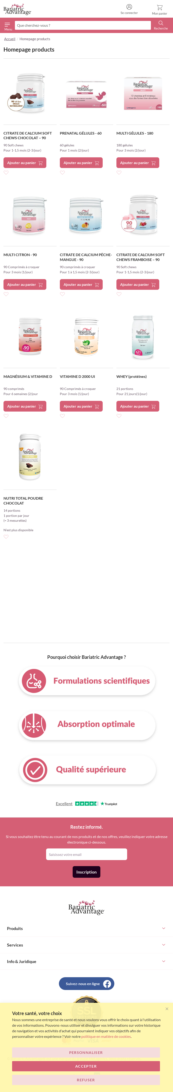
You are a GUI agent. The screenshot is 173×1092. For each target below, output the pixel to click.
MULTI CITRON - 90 (20, 254)
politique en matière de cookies (106, 1036)
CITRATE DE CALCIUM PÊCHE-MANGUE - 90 (86, 257)
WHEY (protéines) (131, 376)
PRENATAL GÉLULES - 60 (81, 133)
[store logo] (17, 9)
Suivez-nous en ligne (83, 983)
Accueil (9, 39)
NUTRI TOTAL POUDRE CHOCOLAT (23, 500)
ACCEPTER (86, 1066)
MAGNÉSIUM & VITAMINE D (27, 376)
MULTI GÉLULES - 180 (134, 133)
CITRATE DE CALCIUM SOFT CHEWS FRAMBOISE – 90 (140, 257)
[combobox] (83, 25)
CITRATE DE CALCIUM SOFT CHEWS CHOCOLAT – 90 (27, 135)
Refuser (86, 1080)
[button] (6, 172)
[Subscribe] (86, 872)
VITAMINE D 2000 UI (77, 376)
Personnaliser (86, 1052)
